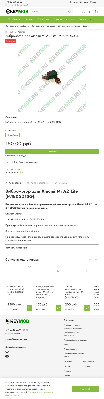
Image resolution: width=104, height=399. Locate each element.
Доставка (84, 2)
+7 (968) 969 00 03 (13, 2)
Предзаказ (52, 151)
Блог (66, 344)
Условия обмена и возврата (75, 340)
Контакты (74, 2)
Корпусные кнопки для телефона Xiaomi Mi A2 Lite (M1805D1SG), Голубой (49, 294)
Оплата (93, 2)
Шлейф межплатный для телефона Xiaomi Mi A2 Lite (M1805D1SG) (80, 294)
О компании (43, 19)
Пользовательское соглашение (71, 334)
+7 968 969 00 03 (17, 330)
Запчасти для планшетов (43, 25)
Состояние (10, 130)
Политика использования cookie (74, 355)
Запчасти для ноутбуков (69, 25)
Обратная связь (70, 349)
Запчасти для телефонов (17, 25)
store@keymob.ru (16, 339)
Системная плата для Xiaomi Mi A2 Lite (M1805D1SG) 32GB (15, 293)
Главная (9, 31)
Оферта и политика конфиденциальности (73, 327)
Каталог (14, 19)
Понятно (85, 389)
